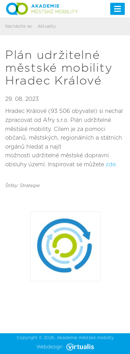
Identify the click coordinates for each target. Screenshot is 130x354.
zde (111, 164)
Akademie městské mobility (85, 338)
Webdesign (65, 347)
